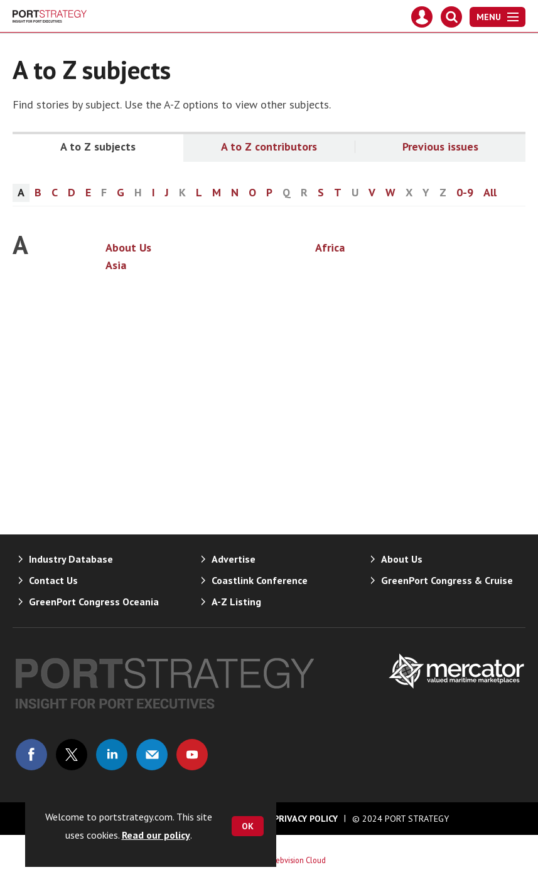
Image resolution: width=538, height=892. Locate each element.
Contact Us (53, 580)
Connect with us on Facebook (31, 754)
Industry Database (71, 559)
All (490, 192)
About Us (128, 247)
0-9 (464, 192)
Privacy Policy (306, 818)
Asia (115, 265)
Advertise (234, 559)
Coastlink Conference (260, 580)
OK (248, 826)
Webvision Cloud (298, 860)
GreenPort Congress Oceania (94, 601)
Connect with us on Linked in (111, 754)
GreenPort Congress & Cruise (447, 580)
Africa (330, 247)
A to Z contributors (269, 147)
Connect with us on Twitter (71, 754)
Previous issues (440, 147)
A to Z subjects (98, 147)
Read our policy (156, 835)
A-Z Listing (236, 601)
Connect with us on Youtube (192, 754)
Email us (152, 754)
